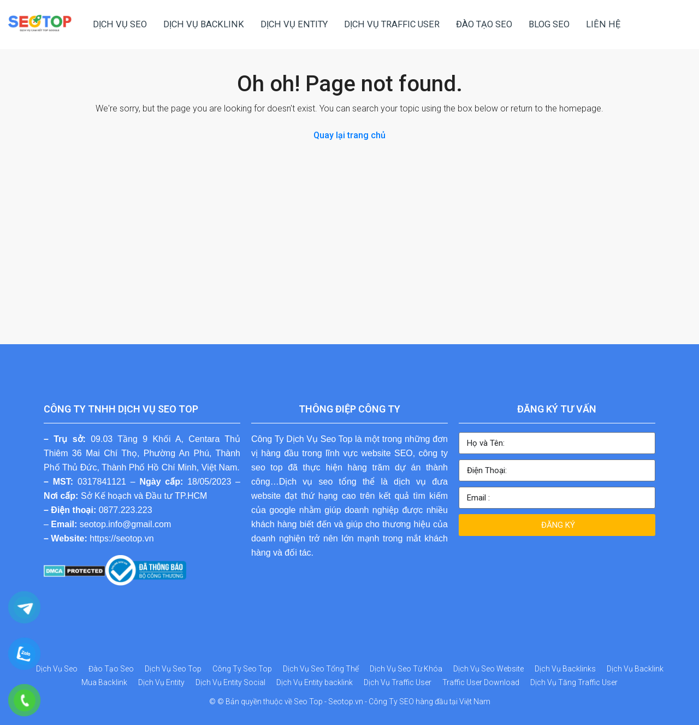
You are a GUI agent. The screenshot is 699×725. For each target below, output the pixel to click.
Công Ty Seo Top (242, 668)
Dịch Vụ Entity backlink (314, 682)
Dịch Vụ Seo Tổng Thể (321, 668)
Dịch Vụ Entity (161, 682)
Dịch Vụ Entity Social (230, 682)
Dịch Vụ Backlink (635, 668)
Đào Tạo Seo (111, 668)
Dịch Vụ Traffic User (397, 682)
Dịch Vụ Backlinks (565, 668)
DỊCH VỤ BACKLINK (203, 24)
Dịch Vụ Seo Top (173, 668)
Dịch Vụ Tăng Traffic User (574, 682)
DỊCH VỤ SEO (120, 24)
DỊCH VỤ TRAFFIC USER (392, 24)
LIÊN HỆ (603, 24)
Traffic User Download (480, 682)
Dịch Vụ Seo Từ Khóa (406, 668)
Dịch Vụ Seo (57, 668)
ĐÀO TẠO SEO (484, 24)
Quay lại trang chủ (349, 135)
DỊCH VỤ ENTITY (294, 24)
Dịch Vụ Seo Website (488, 668)
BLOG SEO (549, 24)
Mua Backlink (104, 682)
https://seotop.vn (121, 538)
